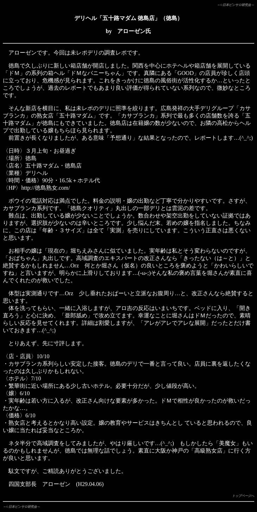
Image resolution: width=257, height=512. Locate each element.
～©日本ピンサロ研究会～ (235, 5)
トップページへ (243, 496)
